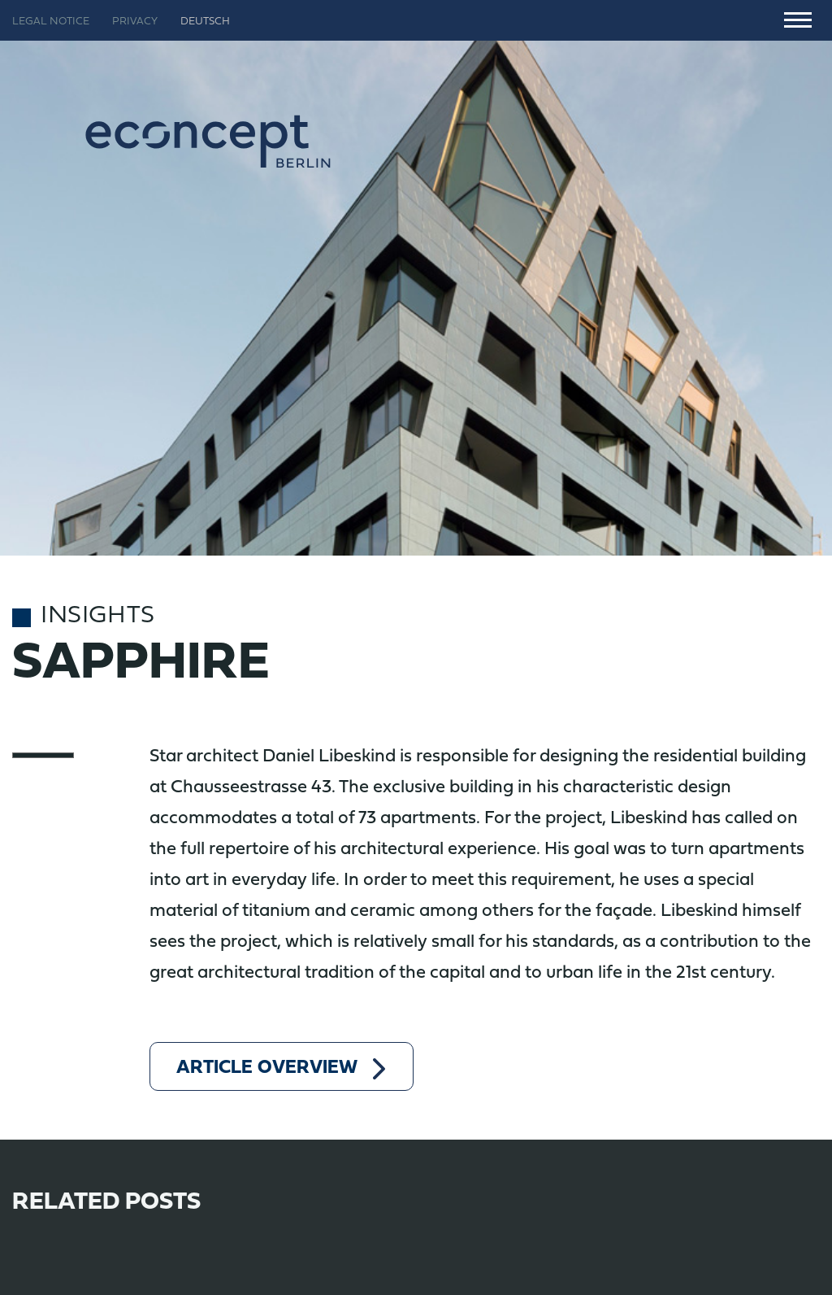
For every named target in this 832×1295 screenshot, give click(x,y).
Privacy (135, 22)
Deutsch (205, 22)
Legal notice (50, 22)
